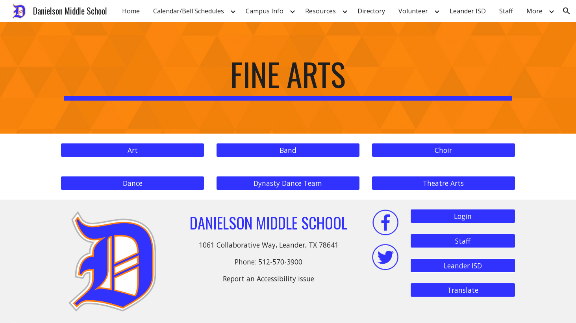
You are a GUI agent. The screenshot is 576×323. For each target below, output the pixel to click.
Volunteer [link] (413, 11)
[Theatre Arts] (443, 183)
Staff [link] (506, 11)
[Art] (132, 150)
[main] (288, 78)
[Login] (463, 216)
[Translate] (463, 290)
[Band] (288, 150)
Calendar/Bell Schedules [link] (188, 11)
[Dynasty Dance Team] (288, 183)
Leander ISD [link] (468, 11)
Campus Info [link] (264, 11)
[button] (566, 11)
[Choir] (443, 150)
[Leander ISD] (463, 265)
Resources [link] (320, 11)
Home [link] (131, 11)
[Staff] (463, 241)
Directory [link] (371, 11)
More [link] (534, 11)
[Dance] (132, 183)
